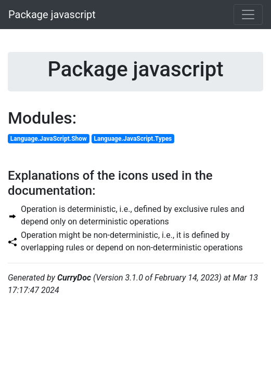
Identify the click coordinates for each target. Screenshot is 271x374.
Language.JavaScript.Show (48, 138)
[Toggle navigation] (248, 14)
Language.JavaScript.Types (133, 138)
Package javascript (52, 14)
